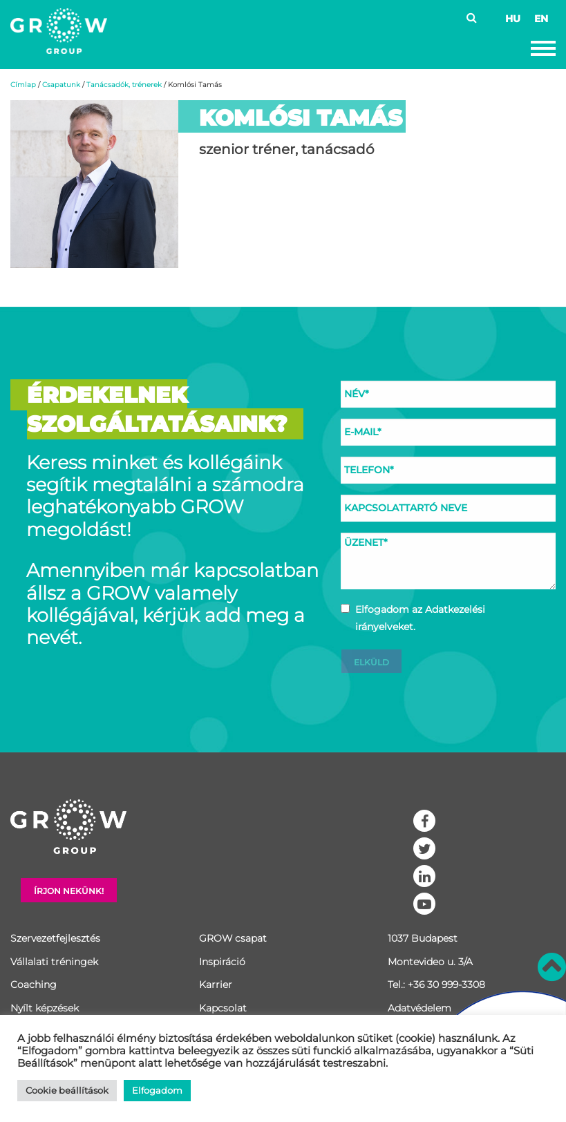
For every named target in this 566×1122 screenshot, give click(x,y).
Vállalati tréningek (54, 961)
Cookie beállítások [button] (67, 1090)
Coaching (33, 984)
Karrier (215, 984)
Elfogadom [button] (157, 1090)
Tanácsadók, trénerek (124, 84)
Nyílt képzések (44, 1008)
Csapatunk (61, 84)
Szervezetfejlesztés (55, 938)
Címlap (23, 84)
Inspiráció (222, 961)
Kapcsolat (223, 1008)
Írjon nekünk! (69, 891)
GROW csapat (233, 938)
